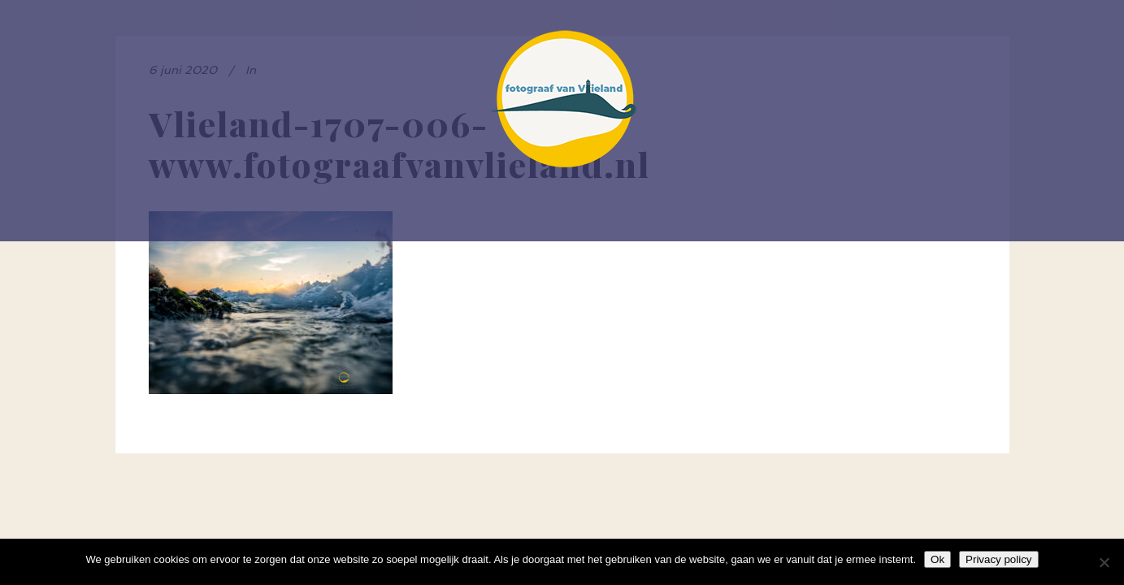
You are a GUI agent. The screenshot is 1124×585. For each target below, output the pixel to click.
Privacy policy (998, 559)
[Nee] (1104, 562)
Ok (937, 559)
